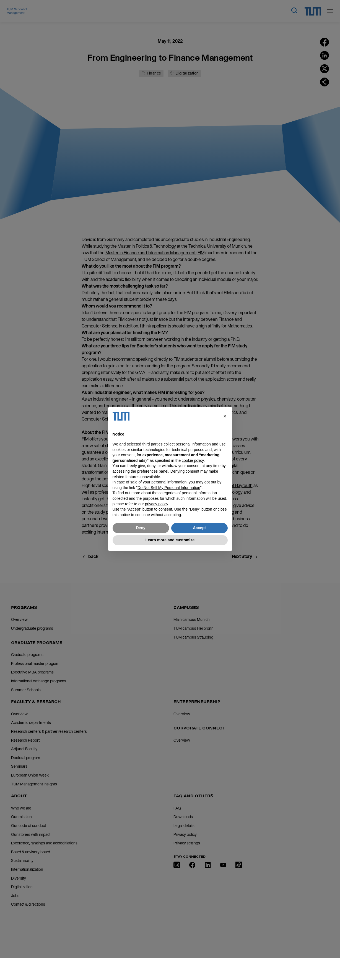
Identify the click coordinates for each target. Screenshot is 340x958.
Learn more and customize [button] (170, 540)
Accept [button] (199, 528)
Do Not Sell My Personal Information (168, 487)
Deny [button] (140, 528)
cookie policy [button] (193, 460)
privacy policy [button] (156, 504)
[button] (224, 416)
